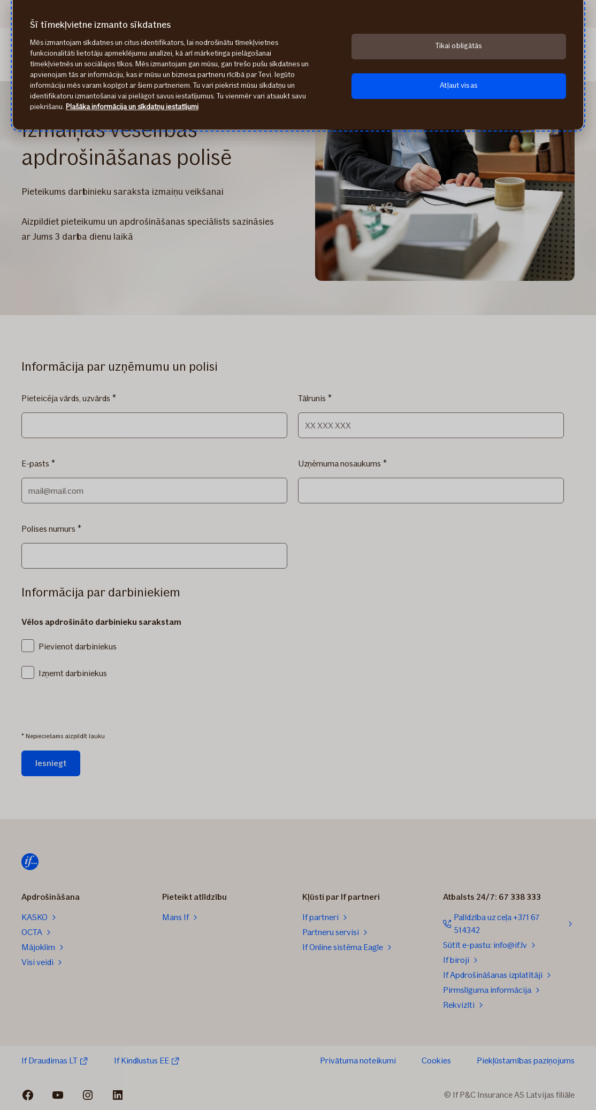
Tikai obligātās (459, 45)
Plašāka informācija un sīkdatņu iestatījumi (132, 106)
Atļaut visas (459, 85)
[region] (298, 64)
